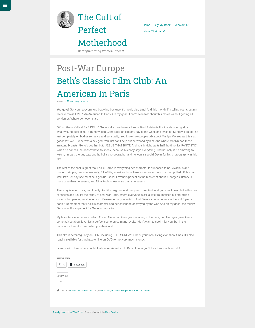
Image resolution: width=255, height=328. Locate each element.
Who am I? (181, 25)
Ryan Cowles (111, 312)
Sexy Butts (134, 290)
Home (146, 25)
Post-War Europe (119, 290)
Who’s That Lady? (154, 31)
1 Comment (145, 290)
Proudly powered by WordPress (68, 312)
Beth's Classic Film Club (81, 290)
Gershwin (105, 290)
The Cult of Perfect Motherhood (102, 29)
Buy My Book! (162, 25)
